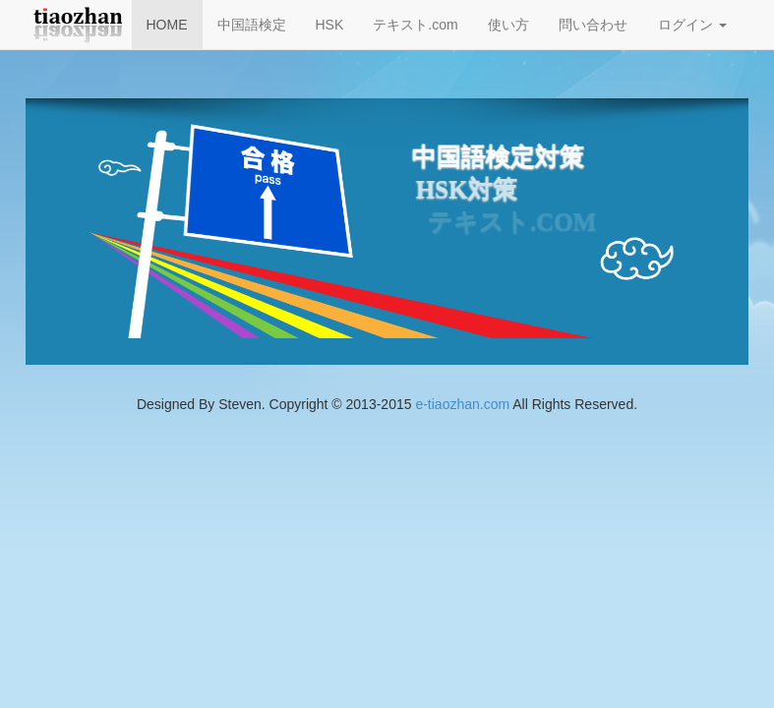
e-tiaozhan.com (462, 404)
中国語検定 (251, 24)
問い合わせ (593, 24)
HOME (167, 24)
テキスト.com (415, 24)
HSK (330, 24)
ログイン (692, 24)
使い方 (508, 24)
